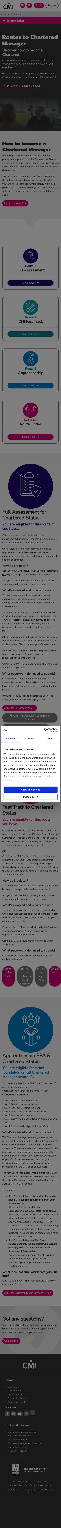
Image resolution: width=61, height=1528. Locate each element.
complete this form (48, 1233)
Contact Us (13, 1386)
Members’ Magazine (17, 1450)
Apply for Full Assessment (18, 708)
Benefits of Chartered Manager (23, 85)
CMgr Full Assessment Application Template (31, 718)
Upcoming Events (16, 1394)
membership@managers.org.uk (31, 1280)
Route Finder (29, 437)
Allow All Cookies (30, 789)
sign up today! (39, 584)
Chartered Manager (12, 14)
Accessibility (45, 1485)
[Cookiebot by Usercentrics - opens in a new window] (44, 730)
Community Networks (18, 1398)
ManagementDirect (17, 1446)
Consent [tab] (11, 738)
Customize (30, 797)
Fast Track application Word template (25, 976)
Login (39, 5)
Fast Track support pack (41, 974)
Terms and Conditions (21, 1481)
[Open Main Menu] (22, 5)
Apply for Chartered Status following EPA (26, 1293)
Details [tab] (30, 738)
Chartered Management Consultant (25, 1443)
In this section (15, 21)
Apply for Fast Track (8, 972)
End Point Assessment (19, 1435)
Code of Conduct (42, 1481)
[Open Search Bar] (29, 5)
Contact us (10, 1341)
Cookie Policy (16, 1485)
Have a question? (13, 203)
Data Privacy (31, 1485)
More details (29, 282)
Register (52, 5)
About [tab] (50, 738)
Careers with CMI (16, 1401)
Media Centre (14, 1390)
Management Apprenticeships (22, 1431)
